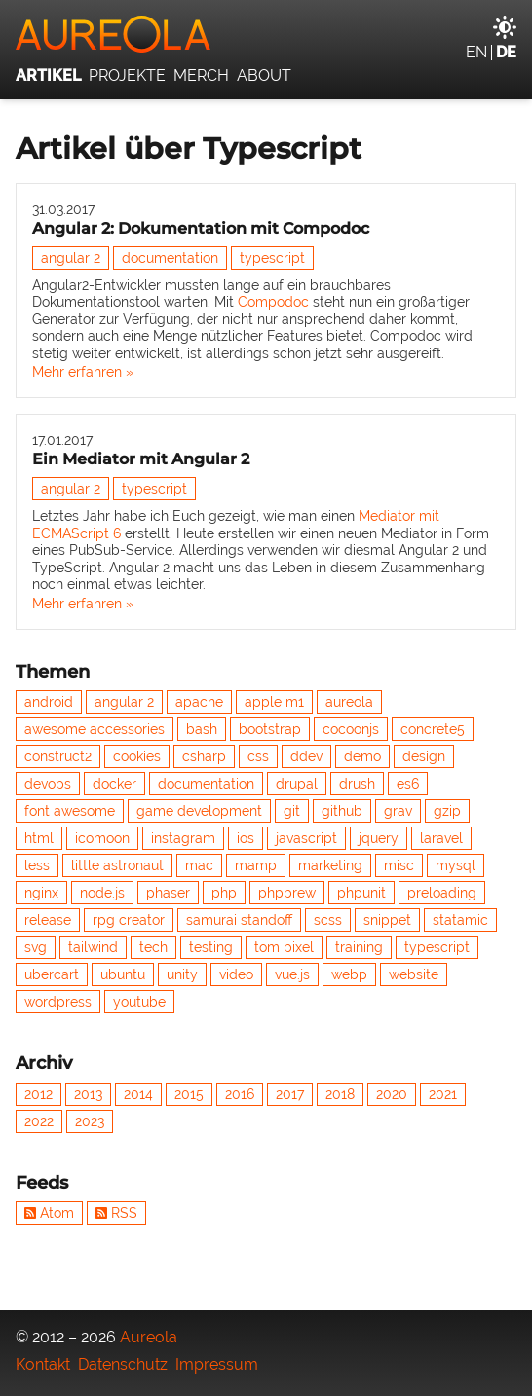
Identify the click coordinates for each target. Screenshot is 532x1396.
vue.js (292, 974)
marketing (330, 865)
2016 (239, 1094)
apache (199, 702)
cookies (137, 756)
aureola (349, 702)
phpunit (361, 892)
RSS (116, 1213)
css (258, 756)
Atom (49, 1213)
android (48, 702)
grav (398, 811)
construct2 (58, 756)
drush (357, 783)
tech (153, 947)
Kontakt (43, 1364)
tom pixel (284, 947)
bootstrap (270, 729)
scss (328, 920)
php (224, 892)
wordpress (58, 1002)
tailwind (93, 947)
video (236, 974)
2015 (189, 1094)
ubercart (51, 974)
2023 (89, 1121)
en (476, 52)
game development (199, 811)
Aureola (148, 1337)
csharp (204, 756)
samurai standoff (239, 920)
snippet (387, 920)
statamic (460, 920)
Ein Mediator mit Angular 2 (140, 459)
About (264, 75)
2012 (38, 1094)
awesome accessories (94, 729)
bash (201, 729)
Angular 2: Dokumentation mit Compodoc (200, 228)
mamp (256, 865)
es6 (408, 783)
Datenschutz (123, 1364)
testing (211, 947)
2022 (39, 1121)
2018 (340, 1094)
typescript (272, 258)
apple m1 (274, 702)
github (342, 811)
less (37, 865)
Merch (201, 75)
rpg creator (129, 920)
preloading (441, 892)
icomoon (102, 838)
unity (182, 974)
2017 (290, 1094)
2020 (391, 1094)
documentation (170, 258)
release (47, 920)
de (506, 52)
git (292, 811)
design (423, 756)
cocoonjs (351, 729)
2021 (443, 1094)
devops (47, 783)
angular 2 (70, 258)
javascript (306, 838)
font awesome (69, 811)
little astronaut (117, 865)
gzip (447, 811)
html (39, 838)
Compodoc (273, 302)
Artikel (48, 75)
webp (349, 974)
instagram (183, 838)
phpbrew (287, 892)
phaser (168, 892)
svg (35, 947)
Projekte (127, 75)
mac (199, 865)
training (359, 947)
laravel (441, 838)
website (413, 974)
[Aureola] (266, 34)
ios (245, 838)
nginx (41, 892)
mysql (455, 865)
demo (362, 756)
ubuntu (122, 974)
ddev (306, 756)
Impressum (216, 1364)
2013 (88, 1094)
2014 (138, 1094)
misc (399, 865)
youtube (139, 1002)
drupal (297, 783)
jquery (379, 838)
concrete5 (432, 729)
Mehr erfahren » (82, 372)
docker (114, 783)
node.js (102, 892)
